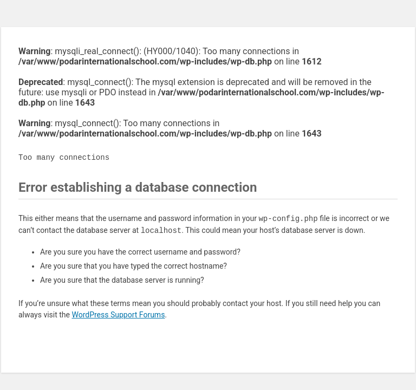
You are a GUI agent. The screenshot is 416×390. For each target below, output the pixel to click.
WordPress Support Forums (118, 314)
